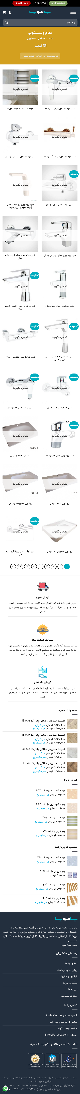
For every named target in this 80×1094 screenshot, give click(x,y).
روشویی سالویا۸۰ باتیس (20, 503)
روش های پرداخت (67, 970)
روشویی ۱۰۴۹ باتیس (20, 455)
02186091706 (39, 3)
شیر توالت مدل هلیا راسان (20, 407)
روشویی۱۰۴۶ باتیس (59, 503)
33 (20, 566)
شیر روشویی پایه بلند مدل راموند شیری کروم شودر (20, 206)
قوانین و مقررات (68, 976)
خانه (51, 38)
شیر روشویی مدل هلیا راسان (59, 455)
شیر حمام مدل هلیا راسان (59, 407)
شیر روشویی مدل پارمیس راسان (59, 255)
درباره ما (72, 989)
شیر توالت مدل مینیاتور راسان (20, 156)
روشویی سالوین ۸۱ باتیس (59, 551)
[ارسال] (6, 22)
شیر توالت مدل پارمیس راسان (60, 108)
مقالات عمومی (69, 996)
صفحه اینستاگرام (67, 1028)
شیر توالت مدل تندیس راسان (20, 357)
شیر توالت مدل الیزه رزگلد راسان (59, 156)
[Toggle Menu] (73, 12)
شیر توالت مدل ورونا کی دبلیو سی (20, 553)
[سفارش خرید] (40, 56)
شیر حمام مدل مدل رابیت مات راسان (20, 257)
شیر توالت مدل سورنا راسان (59, 204)
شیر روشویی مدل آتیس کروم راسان (20, 308)
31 (34, 566)
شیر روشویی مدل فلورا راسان (59, 306)
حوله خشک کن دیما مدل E (20, 108)
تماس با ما (71, 963)
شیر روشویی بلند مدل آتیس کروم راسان (59, 358)
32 (27, 566)
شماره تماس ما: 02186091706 (61, 1015)
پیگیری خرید (70, 983)
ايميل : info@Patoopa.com (61, 1035)
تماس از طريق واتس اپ (63, 1022)
